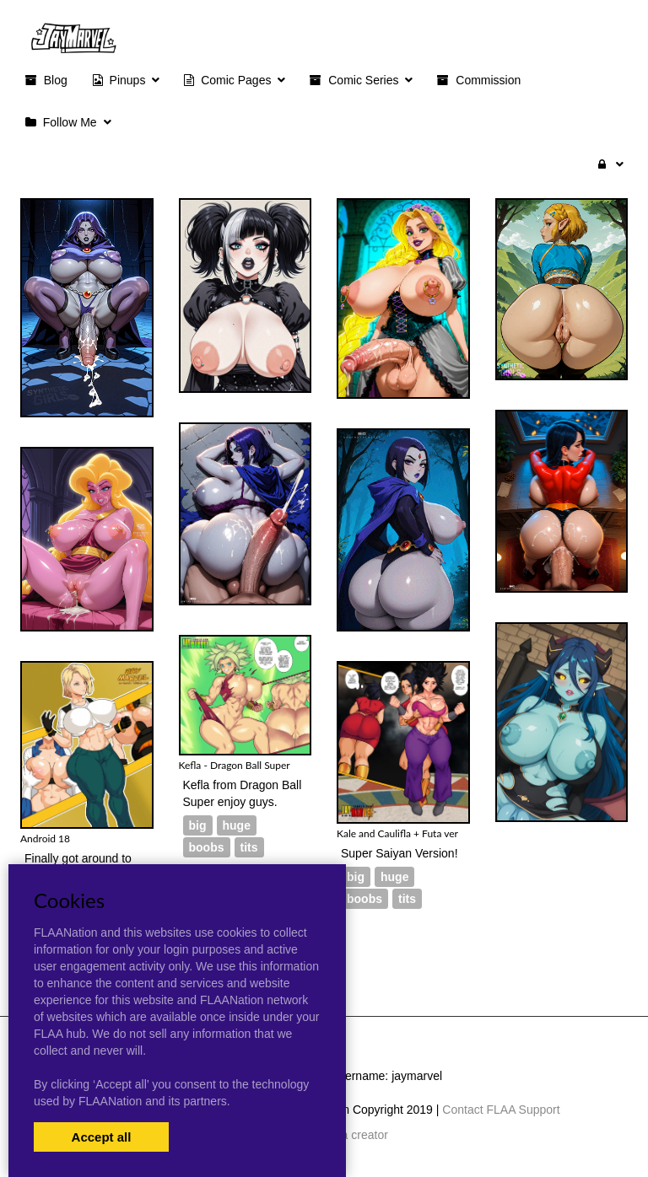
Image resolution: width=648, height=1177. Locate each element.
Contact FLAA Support (500, 1109)
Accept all (102, 1137)
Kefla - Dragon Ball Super (234, 765)
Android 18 (45, 838)
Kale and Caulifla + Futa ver (397, 833)
